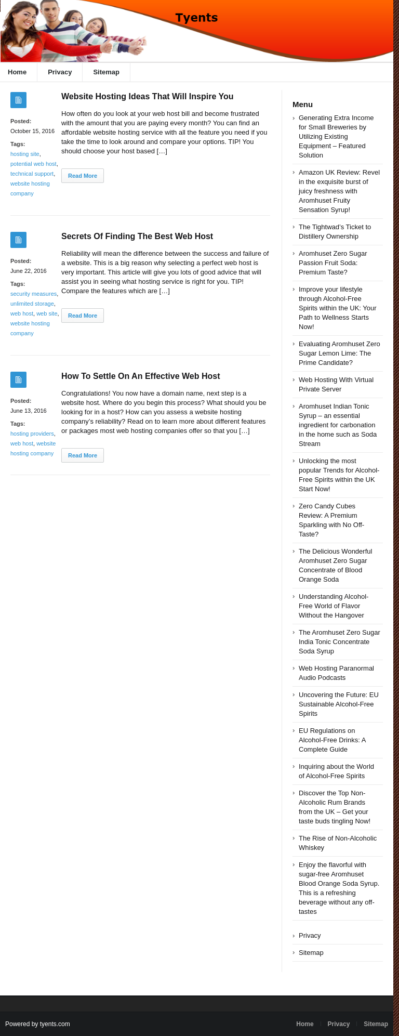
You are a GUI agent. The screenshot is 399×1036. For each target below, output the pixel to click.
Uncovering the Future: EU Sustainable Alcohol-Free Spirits (339, 704)
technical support (32, 174)
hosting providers (32, 433)
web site (46, 313)
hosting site (24, 154)
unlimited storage (32, 303)
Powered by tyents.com (37, 1024)
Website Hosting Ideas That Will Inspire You (147, 96)
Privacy (60, 72)
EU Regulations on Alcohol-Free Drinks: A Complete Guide (332, 740)
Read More (82, 176)
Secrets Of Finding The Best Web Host (137, 236)
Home (304, 1024)
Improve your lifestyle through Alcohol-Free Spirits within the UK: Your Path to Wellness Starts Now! (338, 308)
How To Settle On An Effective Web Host (140, 376)
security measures (33, 294)
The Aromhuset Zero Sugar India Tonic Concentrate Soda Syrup (339, 641)
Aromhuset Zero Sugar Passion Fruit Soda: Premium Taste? (333, 263)
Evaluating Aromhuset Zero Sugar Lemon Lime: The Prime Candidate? (339, 353)
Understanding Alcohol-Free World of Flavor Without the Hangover (333, 606)
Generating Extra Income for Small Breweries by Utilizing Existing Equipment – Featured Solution (336, 136)
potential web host (33, 164)
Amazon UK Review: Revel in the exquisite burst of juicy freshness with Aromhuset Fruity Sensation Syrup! (339, 191)
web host (21, 313)
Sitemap (106, 72)
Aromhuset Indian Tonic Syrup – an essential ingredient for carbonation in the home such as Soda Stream (338, 425)
